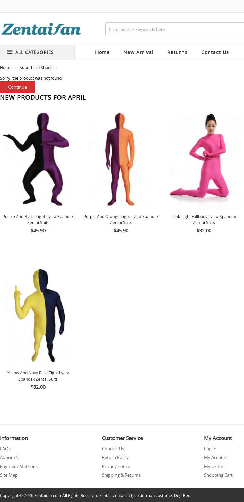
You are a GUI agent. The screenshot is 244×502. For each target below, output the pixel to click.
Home (102, 52)
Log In (210, 449)
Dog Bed (182, 495)
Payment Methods (19, 466)
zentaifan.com (47, 495)
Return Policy (115, 457)
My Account (216, 457)
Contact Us (113, 449)
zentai (105, 495)
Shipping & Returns (121, 475)
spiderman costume (153, 495)
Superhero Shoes (36, 67)
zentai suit (122, 495)
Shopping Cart (218, 475)
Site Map (9, 475)
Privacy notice (116, 466)
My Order (213, 466)
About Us (9, 457)
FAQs (5, 449)
